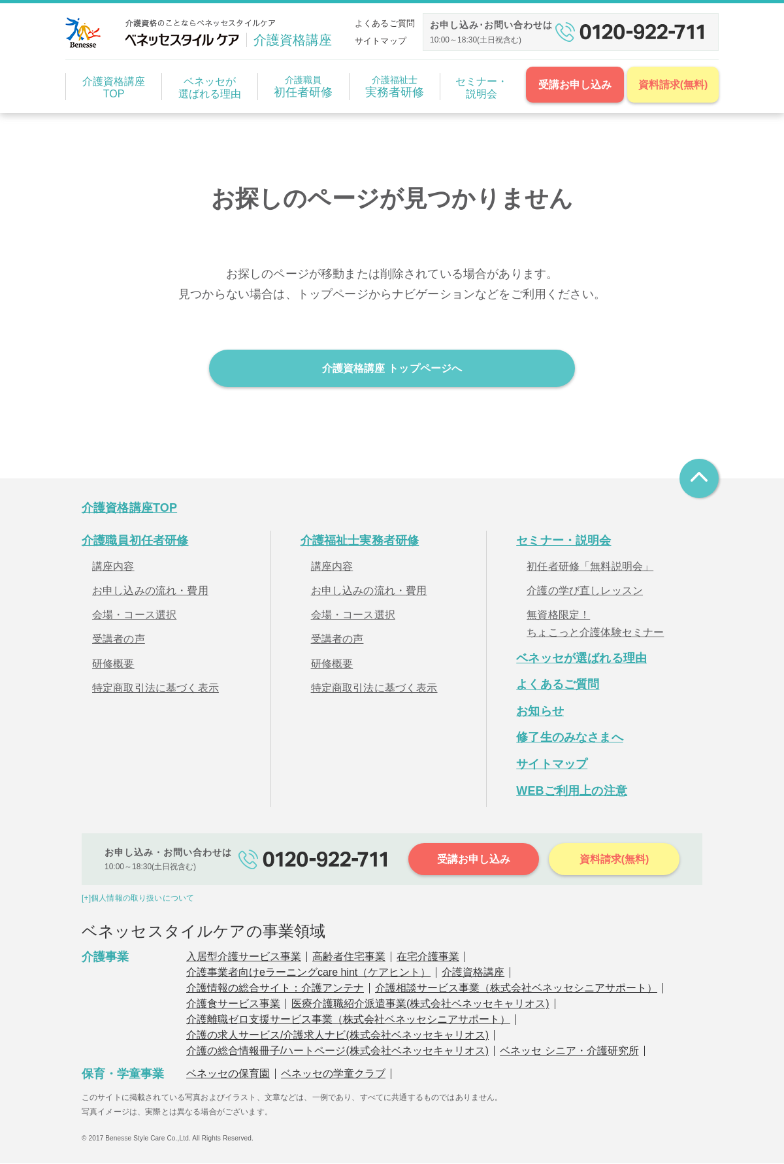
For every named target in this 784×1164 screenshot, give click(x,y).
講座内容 (113, 567)
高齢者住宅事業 (348, 957)
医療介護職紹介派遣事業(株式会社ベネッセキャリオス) (420, 1004)
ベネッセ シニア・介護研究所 (569, 1051)
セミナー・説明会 (481, 87)
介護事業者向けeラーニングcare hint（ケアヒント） (308, 973)
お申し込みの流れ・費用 (150, 591)
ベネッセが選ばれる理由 (209, 87)
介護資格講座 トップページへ (391, 368)
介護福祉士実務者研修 (360, 541)
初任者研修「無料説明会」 (590, 567)
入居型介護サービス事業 (243, 957)
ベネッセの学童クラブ (333, 1074)
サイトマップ (380, 41)
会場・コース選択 (134, 616)
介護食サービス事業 (233, 1004)
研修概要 (113, 664)
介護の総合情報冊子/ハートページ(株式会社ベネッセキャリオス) (337, 1051)
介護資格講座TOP (113, 87)
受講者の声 (118, 640)
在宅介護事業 (428, 957)
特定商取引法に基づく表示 (155, 688)
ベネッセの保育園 (228, 1074)
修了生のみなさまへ (569, 738)
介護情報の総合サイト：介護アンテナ (275, 989)
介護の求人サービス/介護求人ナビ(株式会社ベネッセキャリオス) (337, 1036)
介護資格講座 (473, 973)
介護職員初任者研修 (135, 541)
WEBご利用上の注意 (571, 791)
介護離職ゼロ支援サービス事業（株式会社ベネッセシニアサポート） (348, 1020)
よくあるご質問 (385, 23)
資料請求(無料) (673, 84)
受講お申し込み (575, 84)
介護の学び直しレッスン (585, 591)
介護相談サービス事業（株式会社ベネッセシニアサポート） (516, 989)
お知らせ (540, 711)
